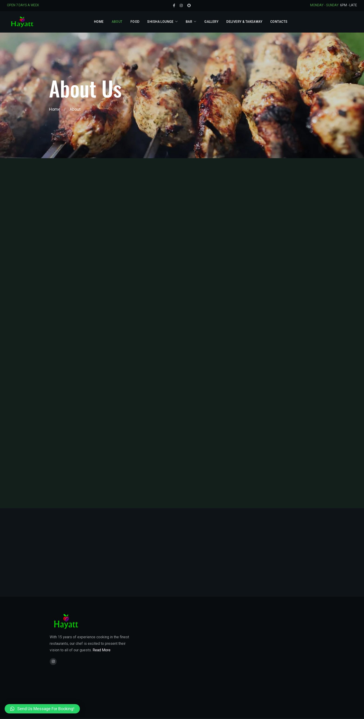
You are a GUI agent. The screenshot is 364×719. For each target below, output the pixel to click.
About (117, 21)
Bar (189, 21)
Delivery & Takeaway (244, 21)
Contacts (278, 21)
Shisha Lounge (160, 21)
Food (135, 21)
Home (99, 21)
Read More (101, 650)
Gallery (211, 21)
